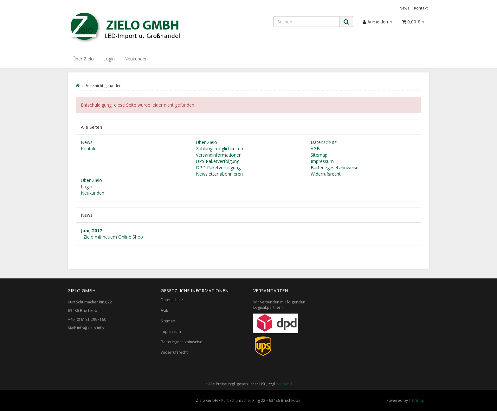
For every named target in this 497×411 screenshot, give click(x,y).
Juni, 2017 (91, 230)
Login (109, 59)
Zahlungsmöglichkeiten (219, 149)
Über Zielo (83, 59)
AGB (315, 149)
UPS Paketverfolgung (217, 161)
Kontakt (421, 7)
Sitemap (319, 155)
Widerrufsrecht (326, 174)
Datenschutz (324, 142)
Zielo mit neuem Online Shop (113, 237)
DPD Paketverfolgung (218, 168)
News (404, 7)
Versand (284, 384)
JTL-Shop (416, 400)
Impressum (322, 161)
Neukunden (136, 59)
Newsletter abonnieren (219, 174)
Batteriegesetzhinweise (334, 168)
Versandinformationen (219, 155)
